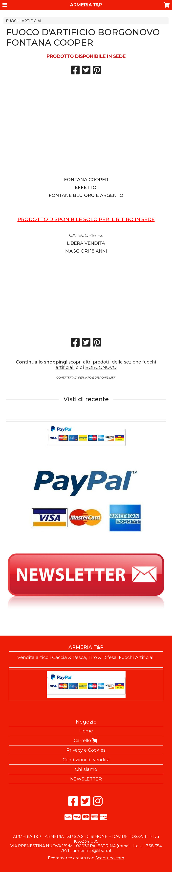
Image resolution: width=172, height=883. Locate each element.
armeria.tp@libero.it (92, 850)
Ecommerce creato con (86, 858)
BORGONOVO (101, 367)
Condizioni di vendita (86, 759)
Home (86, 731)
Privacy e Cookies (86, 750)
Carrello (86, 740)
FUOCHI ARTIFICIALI (24, 21)
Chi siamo (86, 769)
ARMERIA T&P (86, 5)
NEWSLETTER (86, 779)
